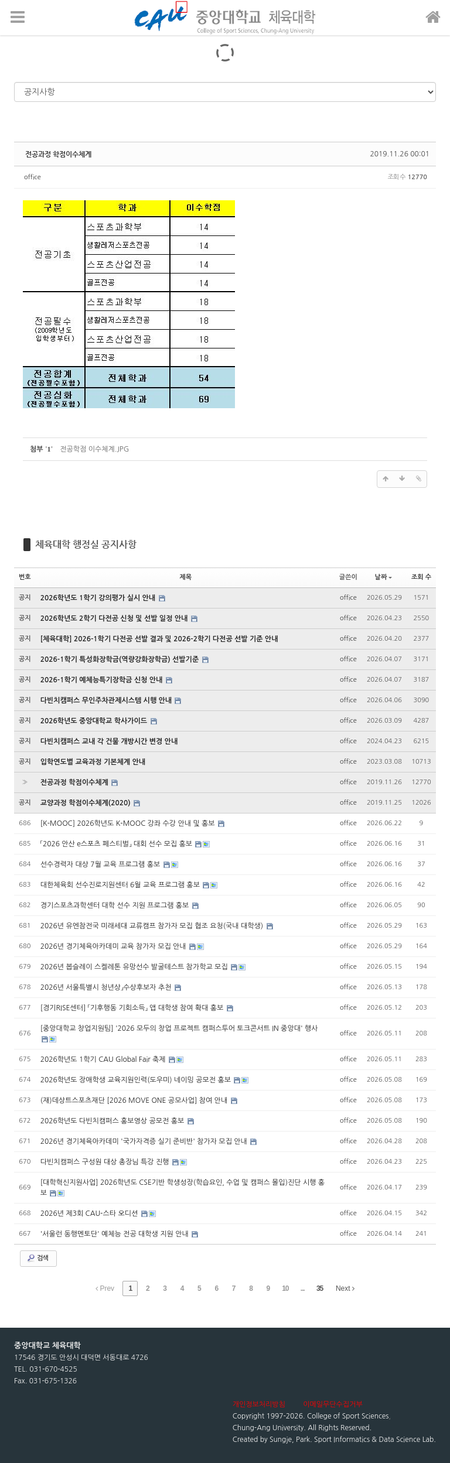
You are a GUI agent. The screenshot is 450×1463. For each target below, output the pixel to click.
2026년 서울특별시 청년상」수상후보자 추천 (106, 987)
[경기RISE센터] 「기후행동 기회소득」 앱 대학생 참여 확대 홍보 (133, 1007)
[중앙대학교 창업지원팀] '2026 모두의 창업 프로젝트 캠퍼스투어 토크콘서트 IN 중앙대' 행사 (179, 1028)
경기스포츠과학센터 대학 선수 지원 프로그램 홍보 (115, 905)
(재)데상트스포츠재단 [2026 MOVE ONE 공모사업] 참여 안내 (135, 1100)
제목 (185, 577)
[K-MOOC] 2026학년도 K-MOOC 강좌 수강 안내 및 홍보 (128, 823)
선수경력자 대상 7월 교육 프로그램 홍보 (101, 864)
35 (319, 1288)
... (303, 1288)
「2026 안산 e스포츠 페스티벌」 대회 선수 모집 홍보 (117, 843)
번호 (25, 577)
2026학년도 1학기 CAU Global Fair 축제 (104, 1059)
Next (345, 1288)
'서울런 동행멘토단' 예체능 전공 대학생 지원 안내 (115, 1234)
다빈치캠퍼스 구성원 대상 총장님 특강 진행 (105, 1161)
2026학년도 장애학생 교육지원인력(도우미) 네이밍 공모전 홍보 (136, 1079)
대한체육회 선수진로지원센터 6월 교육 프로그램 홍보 (121, 884)
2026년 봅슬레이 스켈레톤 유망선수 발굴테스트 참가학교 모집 (135, 966)
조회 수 (421, 577)
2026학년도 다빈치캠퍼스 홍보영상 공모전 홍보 (113, 1120)
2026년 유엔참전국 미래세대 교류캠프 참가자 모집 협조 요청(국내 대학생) (152, 925)
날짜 (384, 577)
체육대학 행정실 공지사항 (86, 544)
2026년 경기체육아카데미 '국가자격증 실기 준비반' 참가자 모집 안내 (145, 1141)
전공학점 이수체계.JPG (94, 449)
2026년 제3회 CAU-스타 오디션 (90, 1213)
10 (285, 1288)
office (32, 177)
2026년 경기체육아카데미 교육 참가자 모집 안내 (114, 946)
